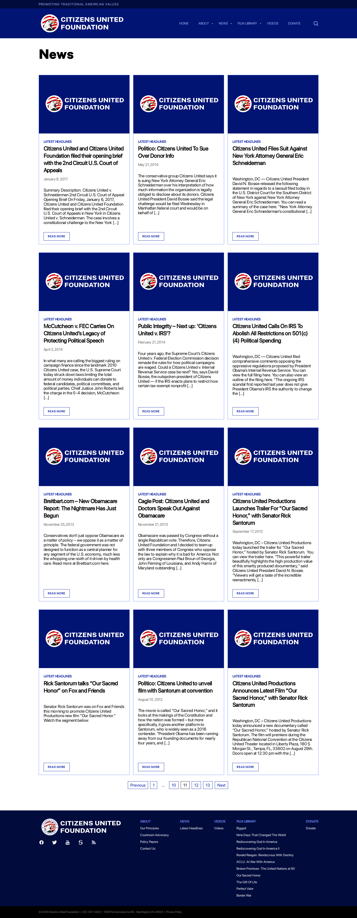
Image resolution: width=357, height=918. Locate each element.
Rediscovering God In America (256, 842)
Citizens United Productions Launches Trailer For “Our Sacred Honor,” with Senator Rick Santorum (269, 512)
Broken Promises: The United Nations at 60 (265, 868)
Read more (56, 236)
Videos (272, 23)
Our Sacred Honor (248, 875)
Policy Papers (149, 842)
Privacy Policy (174, 912)
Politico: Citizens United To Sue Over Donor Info (173, 152)
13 (208, 785)
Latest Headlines (58, 142)
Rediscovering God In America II (257, 848)
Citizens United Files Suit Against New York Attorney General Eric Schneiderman (269, 155)
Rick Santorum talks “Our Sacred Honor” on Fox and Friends (81, 687)
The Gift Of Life (246, 882)
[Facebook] (41, 843)
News (223, 23)
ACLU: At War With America (255, 862)
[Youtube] (67, 843)
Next (221, 785)
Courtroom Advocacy (154, 835)
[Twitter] (54, 843)
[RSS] (94, 843)
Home (184, 23)
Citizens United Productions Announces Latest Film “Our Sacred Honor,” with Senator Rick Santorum (270, 694)
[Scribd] (80, 843)
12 (196, 785)
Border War (243, 895)
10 (174, 785)
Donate (294, 23)
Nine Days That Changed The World (261, 835)
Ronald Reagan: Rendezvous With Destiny (265, 855)
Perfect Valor (244, 888)
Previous (138, 785)
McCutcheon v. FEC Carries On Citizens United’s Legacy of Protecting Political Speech (79, 333)
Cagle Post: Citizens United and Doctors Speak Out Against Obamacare (173, 508)
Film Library (247, 23)
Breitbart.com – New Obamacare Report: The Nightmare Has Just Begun (80, 508)
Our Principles (149, 828)
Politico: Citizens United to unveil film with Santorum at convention (175, 687)
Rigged (241, 828)
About (203, 23)
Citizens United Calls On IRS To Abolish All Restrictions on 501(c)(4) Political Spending (270, 333)
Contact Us (148, 848)
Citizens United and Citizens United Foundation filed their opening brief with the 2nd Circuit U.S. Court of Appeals (84, 159)
